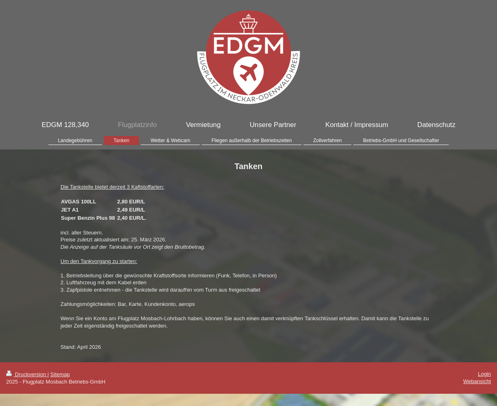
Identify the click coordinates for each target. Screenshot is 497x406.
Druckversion (26, 374)
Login (484, 374)
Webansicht (477, 381)
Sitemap (60, 374)
